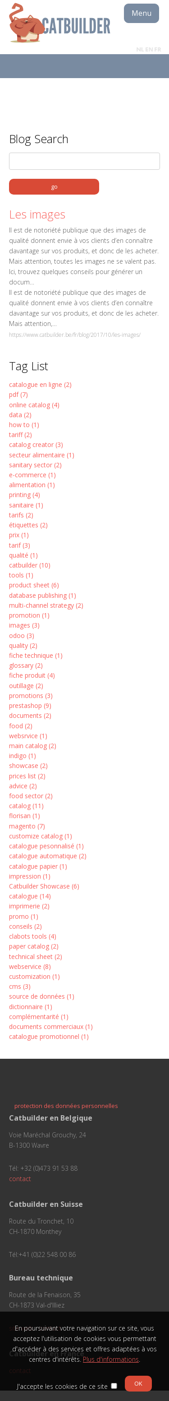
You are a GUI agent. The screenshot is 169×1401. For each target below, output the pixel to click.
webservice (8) (30, 966)
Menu (141, 13)
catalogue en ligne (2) (40, 384)
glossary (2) (26, 665)
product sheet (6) (34, 585)
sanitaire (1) (26, 505)
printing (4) (24, 494)
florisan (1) (24, 815)
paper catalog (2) (34, 946)
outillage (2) (26, 685)
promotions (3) (31, 695)
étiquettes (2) (28, 525)
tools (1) (21, 575)
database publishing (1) (42, 595)
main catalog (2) (32, 745)
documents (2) (30, 715)
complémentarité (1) (39, 1016)
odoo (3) (21, 635)
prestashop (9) (30, 705)
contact (20, 1178)
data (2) (20, 414)
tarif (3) (19, 545)
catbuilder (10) (29, 565)
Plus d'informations (111, 1359)
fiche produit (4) (32, 675)
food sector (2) (31, 795)
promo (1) (23, 916)
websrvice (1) (28, 735)
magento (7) (27, 826)
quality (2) (23, 645)
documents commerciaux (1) (51, 1026)
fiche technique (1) (36, 655)
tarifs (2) (21, 515)
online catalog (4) (34, 404)
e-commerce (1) (32, 474)
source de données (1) (41, 996)
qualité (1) (23, 555)
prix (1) (19, 535)
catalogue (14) (30, 896)
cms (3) (20, 986)
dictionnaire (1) (30, 1006)
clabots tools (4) (32, 936)
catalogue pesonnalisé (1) (46, 846)
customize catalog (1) (40, 836)
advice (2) (23, 786)
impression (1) (29, 876)
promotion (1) (29, 615)
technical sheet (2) (35, 956)
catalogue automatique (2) (48, 856)
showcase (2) (28, 765)
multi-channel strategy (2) (46, 605)
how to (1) (24, 424)
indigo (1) (22, 755)
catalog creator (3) (36, 444)
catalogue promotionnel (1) (49, 1036)
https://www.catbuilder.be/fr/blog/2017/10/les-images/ (75, 335)
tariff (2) (20, 434)
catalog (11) (26, 805)
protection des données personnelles (66, 1106)
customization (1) (34, 976)
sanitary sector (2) (35, 465)
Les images (37, 214)
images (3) (24, 625)
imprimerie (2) (29, 906)
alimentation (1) (32, 484)
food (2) (20, 725)
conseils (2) (25, 926)
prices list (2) (27, 776)
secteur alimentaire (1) (41, 455)
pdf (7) (18, 394)
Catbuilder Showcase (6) (44, 886)
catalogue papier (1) (38, 866)
